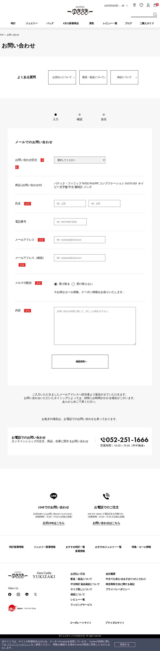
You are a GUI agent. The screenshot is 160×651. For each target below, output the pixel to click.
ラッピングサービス (81, 604)
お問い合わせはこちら (106, 523)
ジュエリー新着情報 (44, 547)
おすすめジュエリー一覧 (108, 547)
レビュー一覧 (78, 599)
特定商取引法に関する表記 (120, 584)
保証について (124, 77)
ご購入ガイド (147, 23)
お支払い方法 (78, 573)
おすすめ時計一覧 (75, 547)
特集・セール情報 (141, 547)
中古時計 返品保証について (85, 584)
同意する (125, 644)
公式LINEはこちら (54, 523)
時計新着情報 (16, 547)
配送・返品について (93, 77)
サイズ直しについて (81, 589)
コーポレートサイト (80, 622)
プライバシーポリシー (19, 644)
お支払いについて (62, 77)
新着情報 (80, 551)
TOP (1, 35)
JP (123, 5)
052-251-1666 (124, 439)
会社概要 (110, 573)
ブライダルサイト (114, 622)
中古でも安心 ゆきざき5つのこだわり (126, 579)
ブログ (128, 23)
